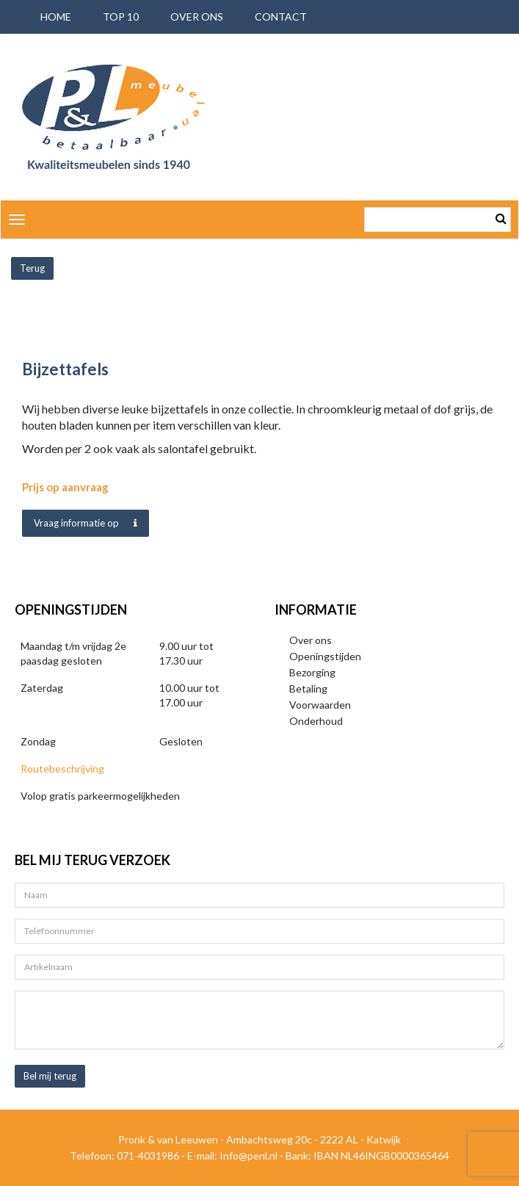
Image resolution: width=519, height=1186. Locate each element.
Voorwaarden (320, 704)
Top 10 (121, 16)
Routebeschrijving (62, 768)
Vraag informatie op (85, 523)
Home (55, 16)
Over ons (196, 16)
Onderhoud (316, 721)
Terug (32, 268)
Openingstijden (325, 656)
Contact (281, 16)
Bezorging (312, 672)
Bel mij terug (49, 1076)
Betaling (308, 688)
